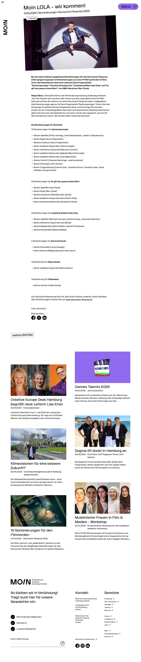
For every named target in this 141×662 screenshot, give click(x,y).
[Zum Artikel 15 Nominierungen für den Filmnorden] (38, 522)
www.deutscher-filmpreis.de (79, 300)
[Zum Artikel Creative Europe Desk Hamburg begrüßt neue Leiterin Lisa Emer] (38, 392)
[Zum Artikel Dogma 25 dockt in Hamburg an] (102, 442)
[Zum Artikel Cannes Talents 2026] (102, 377)
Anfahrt (78, 609)
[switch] (26, 617)
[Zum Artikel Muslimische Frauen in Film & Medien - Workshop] (102, 511)
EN (2, 2)
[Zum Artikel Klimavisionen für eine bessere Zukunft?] (38, 457)
